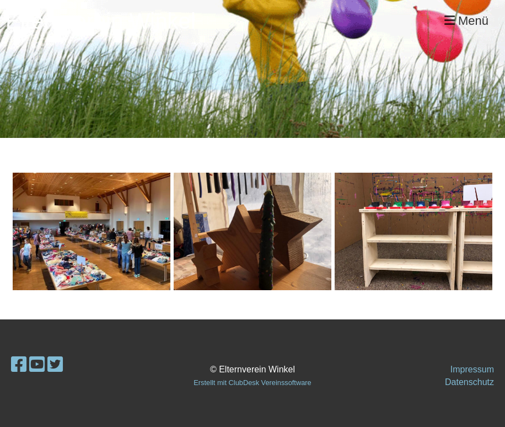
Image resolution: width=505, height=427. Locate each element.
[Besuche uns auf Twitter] (55, 365)
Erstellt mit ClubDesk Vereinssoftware (252, 382)
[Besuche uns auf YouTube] (37, 365)
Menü (466, 21)
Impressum (472, 369)
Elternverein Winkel (101, 21)
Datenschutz (469, 382)
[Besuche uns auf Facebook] (18, 365)
